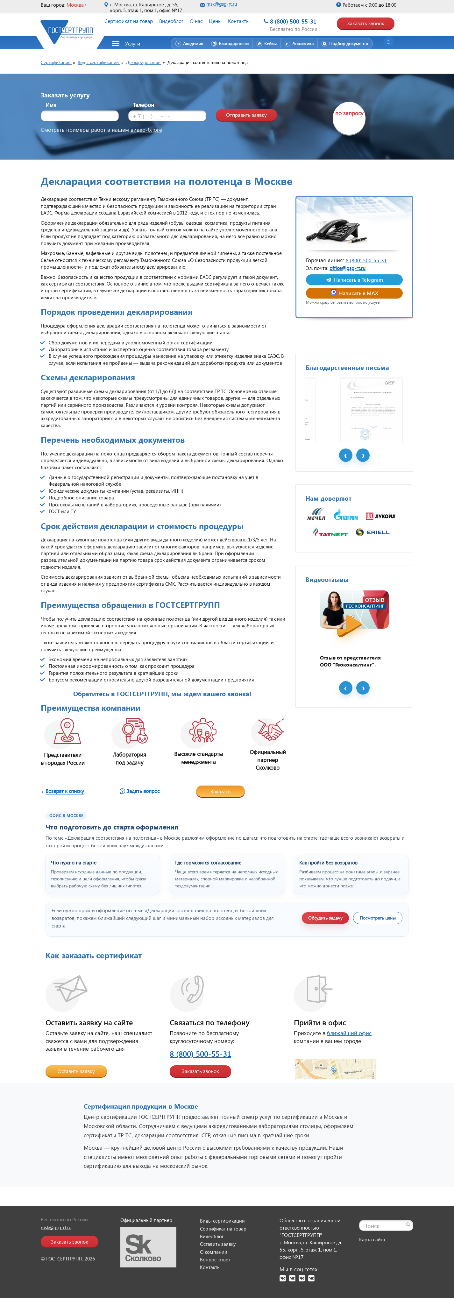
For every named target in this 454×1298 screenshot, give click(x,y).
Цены (215, 21)
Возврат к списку (65, 790)
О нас (196, 21)
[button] (129, 43)
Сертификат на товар (128, 21)
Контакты (239, 21)
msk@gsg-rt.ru (221, 4)
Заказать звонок (365, 23)
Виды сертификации (222, 1220)
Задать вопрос (143, 790)
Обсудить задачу (325, 918)
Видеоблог (171, 21)
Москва (75, 4)
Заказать (220, 791)
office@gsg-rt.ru (347, 268)
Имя (51, 105)
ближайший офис (349, 1033)
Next (363, 488)
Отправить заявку (246, 114)
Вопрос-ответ (215, 1259)
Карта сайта (372, 1239)
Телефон (145, 105)
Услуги (132, 43)
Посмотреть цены (378, 918)
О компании (213, 1252)
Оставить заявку (76, 1071)
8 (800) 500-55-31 (293, 21)
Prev (345, 488)
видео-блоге (146, 129)
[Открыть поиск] (388, 42)
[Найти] (408, 1224)
